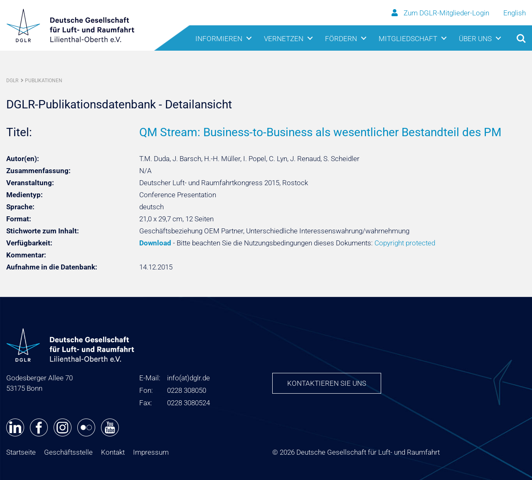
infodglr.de (188, 378)
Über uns (475, 38)
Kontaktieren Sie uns (326, 383)
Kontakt (113, 452)
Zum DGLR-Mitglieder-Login (441, 13)
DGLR (12, 80)
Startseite (21, 452)
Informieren (218, 38)
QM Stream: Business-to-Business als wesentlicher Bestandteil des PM (320, 132)
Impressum (151, 452)
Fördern (341, 38)
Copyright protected (404, 243)
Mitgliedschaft (408, 38)
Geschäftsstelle (68, 452)
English (514, 13)
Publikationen (43, 80)
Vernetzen (283, 38)
